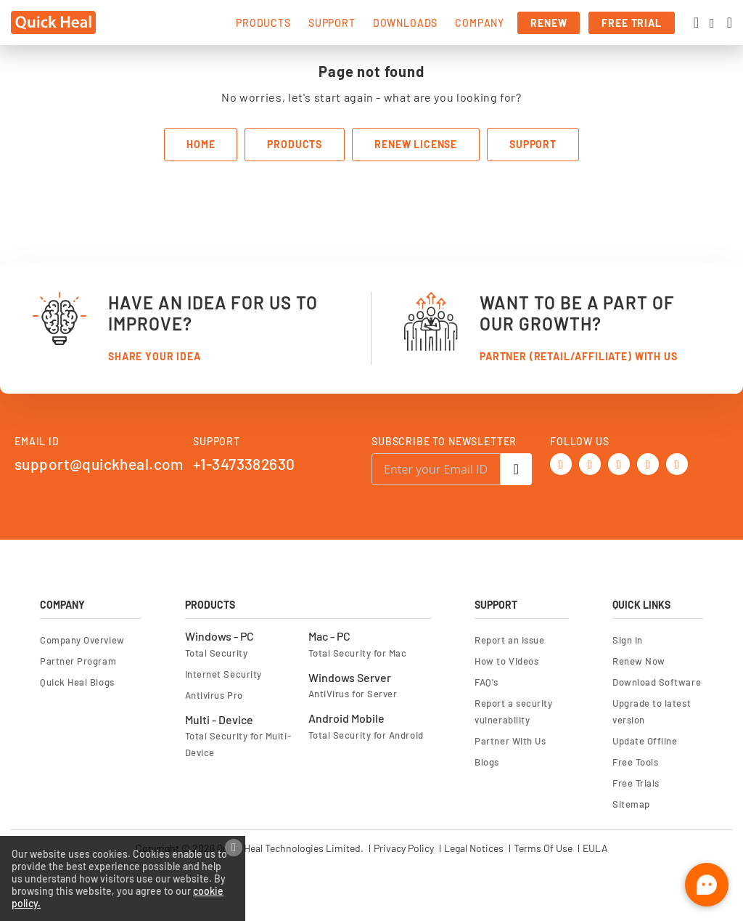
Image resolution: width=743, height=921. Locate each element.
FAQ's (486, 682)
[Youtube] (619, 462)
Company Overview (82, 640)
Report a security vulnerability (513, 711)
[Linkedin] (648, 462)
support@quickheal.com (99, 464)
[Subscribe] (516, 469)
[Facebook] (590, 462)
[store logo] (53, 22)
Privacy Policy (404, 848)
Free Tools (635, 762)
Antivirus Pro (214, 695)
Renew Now (638, 661)
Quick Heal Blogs (77, 682)
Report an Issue (509, 640)
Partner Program (78, 661)
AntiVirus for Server (353, 693)
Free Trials (636, 783)
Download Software (656, 682)
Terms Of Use (543, 848)
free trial (631, 23)
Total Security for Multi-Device (238, 744)
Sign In (627, 640)
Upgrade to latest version (651, 711)
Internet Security (223, 674)
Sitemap (631, 804)
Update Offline (645, 741)
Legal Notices (474, 848)
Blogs (487, 762)
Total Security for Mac (357, 653)
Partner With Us (510, 741)
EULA (595, 848)
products (263, 23)
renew (548, 23)
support (332, 23)
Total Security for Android (366, 735)
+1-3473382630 (244, 464)
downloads (405, 23)
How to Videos (506, 661)
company (479, 23)
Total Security (216, 653)
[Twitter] (561, 462)
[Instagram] (677, 462)
